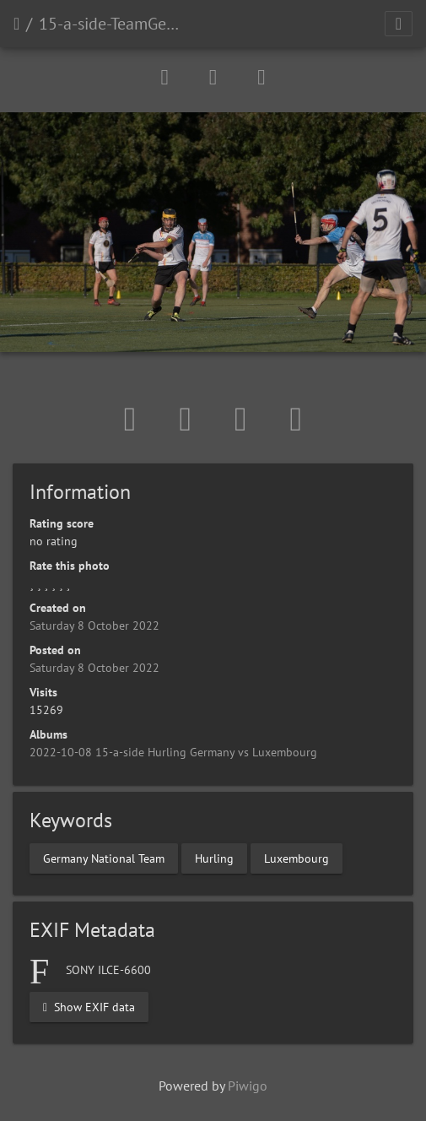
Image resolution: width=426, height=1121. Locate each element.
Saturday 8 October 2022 (94, 625)
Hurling (214, 857)
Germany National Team (103, 857)
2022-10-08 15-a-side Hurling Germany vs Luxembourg (173, 752)
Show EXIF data (89, 1006)
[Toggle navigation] (399, 23)
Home (16, 23)
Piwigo (247, 1085)
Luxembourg (296, 857)
